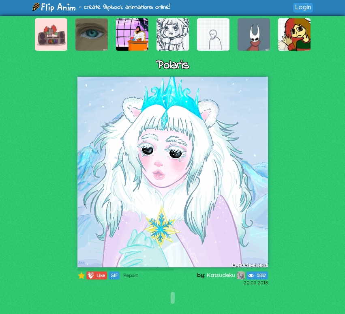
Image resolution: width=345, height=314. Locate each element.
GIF (114, 275)
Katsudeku (226, 275)
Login (303, 7)
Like (96, 275)
